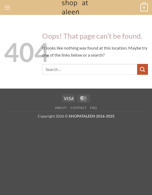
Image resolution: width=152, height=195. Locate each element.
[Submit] (142, 69)
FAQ (93, 108)
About (61, 108)
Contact (78, 108)
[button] (7, 7)
